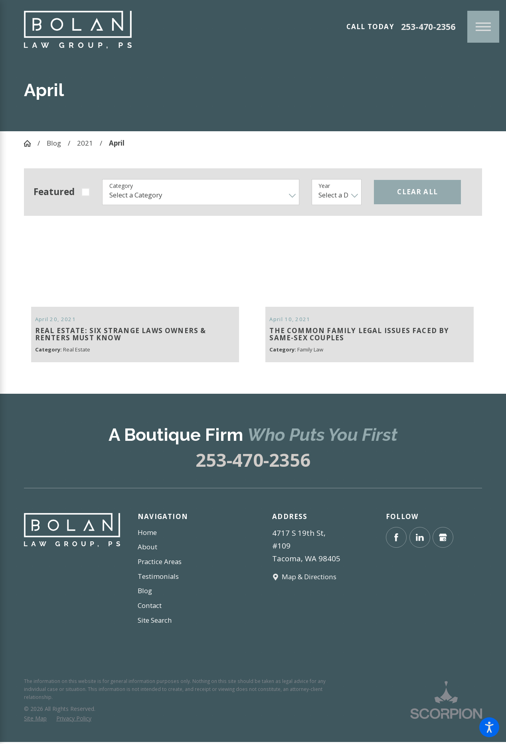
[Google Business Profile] (443, 539)
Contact (150, 607)
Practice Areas (160, 563)
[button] (489, 727)
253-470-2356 (428, 27)
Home (147, 534)
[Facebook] (396, 539)
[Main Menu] (483, 27)
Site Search (155, 621)
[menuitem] (186, 534)
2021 (85, 143)
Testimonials (158, 577)
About (147, 548)
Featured (54, 192)
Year (324, 186)
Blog (54, 143)
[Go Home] (31, 143)
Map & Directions (309, 578)
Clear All (417, 191)
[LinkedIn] (419, 539)
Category (121, 186)
